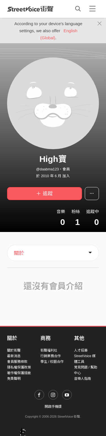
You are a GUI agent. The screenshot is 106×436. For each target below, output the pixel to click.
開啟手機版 (53, 407)
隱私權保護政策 (19, 367)
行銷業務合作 (50, 356)
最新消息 (14, 356)
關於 (19, 253)
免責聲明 (14, 379)
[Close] (99, 23)
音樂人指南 (82, 379)
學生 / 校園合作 (52, 362)
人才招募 (81, 350)
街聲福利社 (48, 350)
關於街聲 (14, 350)
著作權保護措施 (19, 373)
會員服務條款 (17, 362)
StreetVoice (30, 9)
